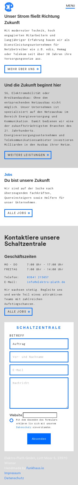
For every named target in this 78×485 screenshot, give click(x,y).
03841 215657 (37, 277)
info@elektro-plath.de (45, 282)
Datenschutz (23, 427)
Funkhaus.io (35, 468)
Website (16, 415)
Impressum (12, 473)
